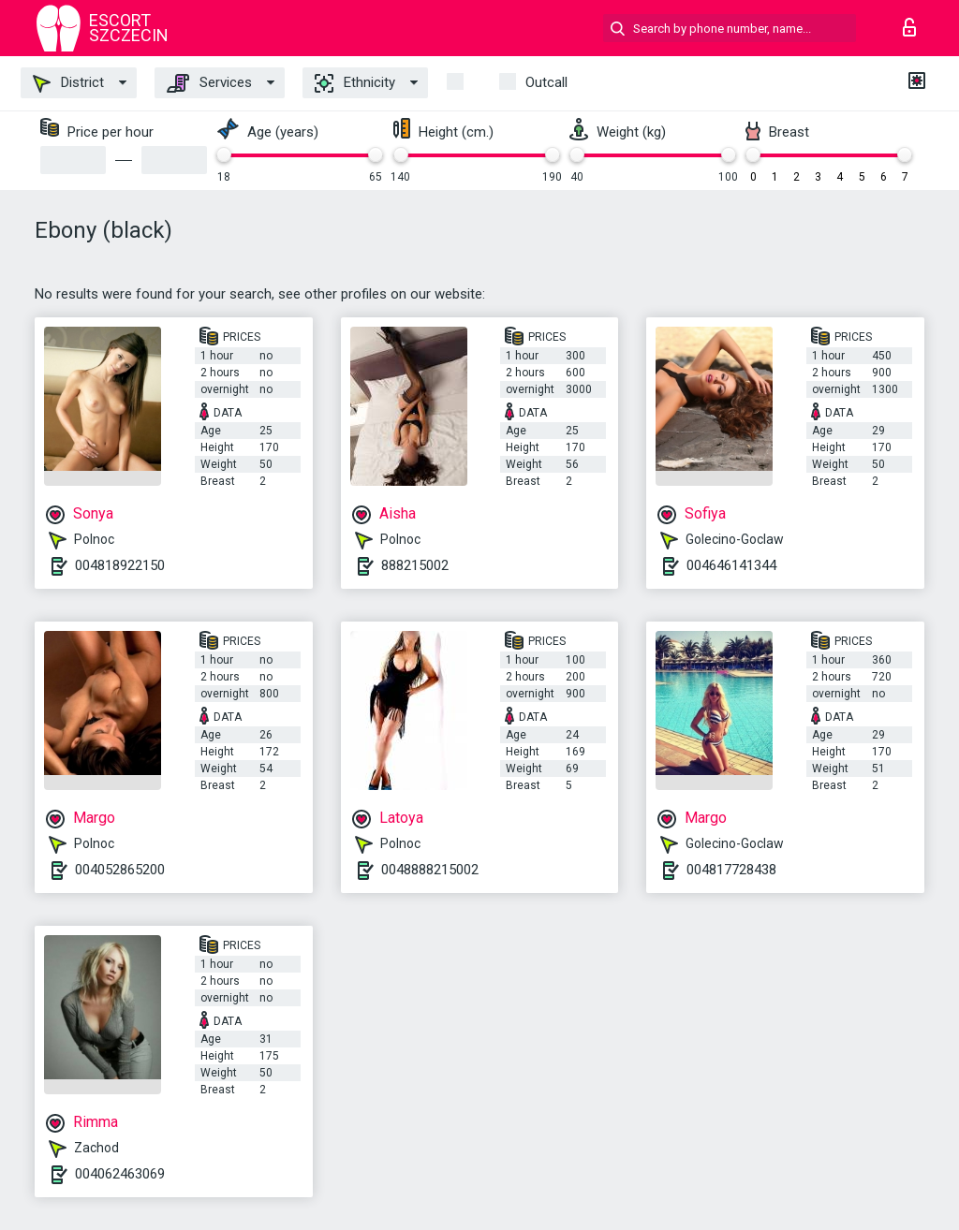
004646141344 (731, 565)
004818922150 (120, 565)
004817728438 (731, 869)
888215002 (415, 565)
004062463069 (120, 1173)
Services (209, 83)
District (68, 83)
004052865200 (120, 869)
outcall (546, 82)
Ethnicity (355, 83)
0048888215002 (430, 869)
